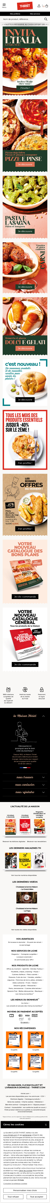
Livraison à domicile (24, 957)
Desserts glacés (20, 986)
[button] (39, 5)
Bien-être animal (11, 1105)
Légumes (11, 980)
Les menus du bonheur (24, 994)
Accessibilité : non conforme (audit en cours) (29, 1107)
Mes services (35, 14)
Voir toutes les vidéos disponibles (24, 929)
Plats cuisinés (32, 974)
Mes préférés (15, 14)
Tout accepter (36, 1197)
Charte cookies (27, 1102)
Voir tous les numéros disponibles (24, 875)
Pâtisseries (31, 986)
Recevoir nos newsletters (36, 841)
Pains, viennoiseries (16, 988)
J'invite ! (25, 88)
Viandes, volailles (34, 977)
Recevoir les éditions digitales (14, 841)
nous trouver (25, 777)
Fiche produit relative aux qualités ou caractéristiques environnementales (25, 1111)
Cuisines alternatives (33, 988)
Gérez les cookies (13, 1102)
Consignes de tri (26, 1105)
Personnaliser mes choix (25, 1190)
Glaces (34, 983)
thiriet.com (25, 1093)
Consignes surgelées (29, 954)
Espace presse (39, 1105)
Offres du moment (14, 969)
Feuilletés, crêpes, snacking (21, 972)
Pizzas (36, 972)
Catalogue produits (32, 1099)
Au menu (24, 1003)
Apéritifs (25, 969)
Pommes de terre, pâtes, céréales (29, 980)
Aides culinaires (18, 983)
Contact (8, 1107)
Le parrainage (24, 945)
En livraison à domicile (16, 942)
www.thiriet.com (10, 1135)
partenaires (26, 1135)
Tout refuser (13, 1197)
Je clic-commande (25, 596)
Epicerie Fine (12, 991)
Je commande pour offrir (24, 960)
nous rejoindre (25, 792)
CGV (42, 1096)
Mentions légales (16, 1099)
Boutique (38, 991)
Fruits (28, 983)
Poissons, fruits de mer (17, 977)
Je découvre (25, 164)
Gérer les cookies (25, 1171)
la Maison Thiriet (25, 716)
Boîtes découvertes (26, 991)
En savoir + (25, 1022)
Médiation (39, 1102)
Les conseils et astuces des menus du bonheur (25, 1006)
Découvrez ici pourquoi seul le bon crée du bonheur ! (25, 748)
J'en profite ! (25, 463)
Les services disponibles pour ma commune (22, 1096)
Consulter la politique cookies (15, 1184)
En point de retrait (34, 942)
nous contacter (25, 784)
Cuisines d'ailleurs (18, 974)
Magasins (15, 954)
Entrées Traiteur (37, 969)
